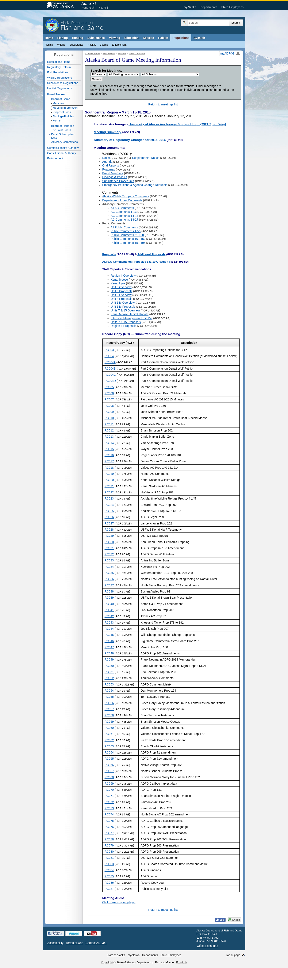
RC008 (109, 405)
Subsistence (96, 38)
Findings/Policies (63, 116)
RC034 (109, 566)
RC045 (109, 634)
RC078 (109, 839)
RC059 (109, 721)
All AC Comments (122, 208)
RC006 (109, 393)
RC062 (109, 740)
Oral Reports (110, 165)
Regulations (180, 38)
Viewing (114, 38)
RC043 (109, 622)
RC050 (109, 666)
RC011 (109, 424)
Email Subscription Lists (62, 136)
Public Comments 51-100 (127, 235)
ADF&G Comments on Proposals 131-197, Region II (136, 261)
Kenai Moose (119, 279)
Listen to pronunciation (94, 3)
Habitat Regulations (59, 88)
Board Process (56, 94)
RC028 (109, 529)
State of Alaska (61, 5)
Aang (86, 3)
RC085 (109, 876)
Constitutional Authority (61, 153)
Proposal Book (62, 112)
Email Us (181, 962)
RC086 (109, 882)
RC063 (109, 746)
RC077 (109, 833)
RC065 (109, 758)
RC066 (109, 765)
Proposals (109, 254)
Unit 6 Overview (121, 287)
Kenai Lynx (118, 283)
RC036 (109, 579)
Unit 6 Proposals (122, 291)
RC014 (109, 443)
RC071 (109, 795)
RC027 (109, 523)
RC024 (109, 505)
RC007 (109, 399)
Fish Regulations (57, 72)
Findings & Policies (114, 177)
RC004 (109, 356)
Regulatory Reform (59, 67)
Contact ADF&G (96, 943)
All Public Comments (124, 227)
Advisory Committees (64, 141)
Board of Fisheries (62, 125)
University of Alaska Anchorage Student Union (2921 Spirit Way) (177, 124)
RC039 (109, 597)
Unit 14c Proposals (123, 306)
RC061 (109, 734)
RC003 (109, 350)
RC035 (109, 573)
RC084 (109, 870)
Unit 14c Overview (123, 302)
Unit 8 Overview (121, 295)
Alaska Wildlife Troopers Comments (125, 196)
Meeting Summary (108, 132)
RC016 (109, 455)
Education (131, 38)
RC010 (109, 418)
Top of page (233, 955)
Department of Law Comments (122, 200)
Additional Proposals (151, 254)
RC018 (109, 467)
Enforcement (119, 44)
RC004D (110, 380)
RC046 (109, 641)
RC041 (109, 610)
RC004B (110, 368)
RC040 (109, 604)
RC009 (109, 412)
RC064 (109, 752)
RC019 (109, 473)
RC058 (109, 715)
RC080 (109, 851)
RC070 (109, 789)
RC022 (109, 492)
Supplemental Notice (145, 158)
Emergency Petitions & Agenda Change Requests (135, 185)
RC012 (109, 430)
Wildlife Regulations (59, 77)
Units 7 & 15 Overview (125, 310)
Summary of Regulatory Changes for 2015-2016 (130, 140)
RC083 (109, 864)
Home (49, 38)
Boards (104, 44)
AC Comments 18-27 (124, 219)
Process (122, 53)
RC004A (110, 362)
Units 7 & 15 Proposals (126, 322)
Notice (106, 158)
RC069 (109, 783)
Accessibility (55, 943)
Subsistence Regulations (62, 83)
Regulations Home (58, 61)
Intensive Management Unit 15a (132, 318)
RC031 (109, 548)
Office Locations (207, 946)
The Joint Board (61, 130)
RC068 (109, 777)
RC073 (109, 808)
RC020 (109, 480)
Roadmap (108, 169)
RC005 (109, 387)
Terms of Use (74, 943)
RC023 (109, 498)
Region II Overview (123, 275)
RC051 (109, 672)
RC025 (109, 511)
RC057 (109, 709)
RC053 (109, 684)
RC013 (109, 436)
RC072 (109, 802)
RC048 (109, 653)
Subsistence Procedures (118, 181)
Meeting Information (65, 107)
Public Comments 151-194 (128, 242)
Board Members (112, 173)
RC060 (109, 727)
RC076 (109, 827)
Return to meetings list (163, 104)
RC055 (109, 696)
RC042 (109, 616)
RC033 (109, 560)
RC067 (109, 771)
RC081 (109, 857)
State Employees (232, 7)
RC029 (109, 535)
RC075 (109, 820)
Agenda (107, 161)
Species (148, 38)
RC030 (109, 542)
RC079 (109, 845)
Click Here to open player (118, 902)
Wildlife (61, 44)
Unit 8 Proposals (122, 298)
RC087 (109, 888)
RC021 (109, 486)
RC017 (109, 461)
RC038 (109, 591)
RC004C (110, 374)
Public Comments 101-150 (128, 238)
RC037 (109, 585)
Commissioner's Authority (63, 147)
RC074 (109, 814)
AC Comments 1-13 (124, 211)
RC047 (109, 647)
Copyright (107, 962)
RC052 (109, 678)
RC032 (109, 554)
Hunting (77, 38)
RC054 (109, 690)
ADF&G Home (92, 53)
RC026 (109, 517)
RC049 (109, 659)
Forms (57, 120)
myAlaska (190, 7)
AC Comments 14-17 (124, 215)
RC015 (109, 449)
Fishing (62, 38)
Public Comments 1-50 (126, 231)
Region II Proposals (124, 326)
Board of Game (137, 53)
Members (59, 103)
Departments (208, 7)
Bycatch (199, 38)
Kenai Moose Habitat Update (130, 314)
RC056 (109, 703)
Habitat (163, 38)
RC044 (109, 628)
